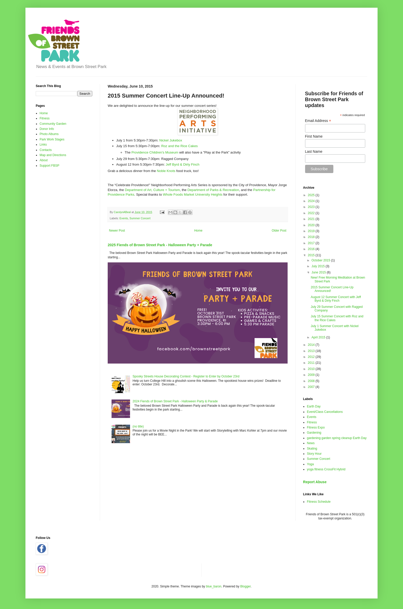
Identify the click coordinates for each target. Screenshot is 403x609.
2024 (312, 201)
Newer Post (117, 230)
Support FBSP (49, 165)
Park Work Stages (52, 139)
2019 (312, 231)
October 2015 (321, 260)
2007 (312, 387)
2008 (312, 381)
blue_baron (213, 586)
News (311, 443)
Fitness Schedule (319, 501)
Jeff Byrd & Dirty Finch (182, 164)
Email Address (318, 120)
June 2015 (319, 272)
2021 (312, 219)
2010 (312, 369)
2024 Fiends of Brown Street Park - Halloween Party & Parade (175, 401)
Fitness (45, 118)
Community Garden (53, 124)
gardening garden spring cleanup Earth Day (337, 438)
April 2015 (319, 337)
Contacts (46, 150)
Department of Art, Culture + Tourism (152, 190)
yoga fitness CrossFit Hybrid (326, 469)
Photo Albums (49, 134)
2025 (312, 195)
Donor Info (47, 129)
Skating (312, 448)
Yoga (310, 464)
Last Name (314, 151)
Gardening (314, 432)
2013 (312, 351)
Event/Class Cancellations (325, 412)
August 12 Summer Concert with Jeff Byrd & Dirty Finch (336, 298)
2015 (312, 255)
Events (124, 218)
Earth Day (313, 406)
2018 (312, 237)
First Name (314, 136)
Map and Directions (53, 155)
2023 (312, 207)
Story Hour (314, 453)
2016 (312, 249)
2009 (312, 375)
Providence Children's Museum (154, 152)
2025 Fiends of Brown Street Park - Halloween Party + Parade (160, 245)
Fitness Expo (316, 427)
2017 (312, 243)
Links (43, 144)
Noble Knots (166, 171)
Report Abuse (314, 482)
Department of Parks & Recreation (213, 190)
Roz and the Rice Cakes (179, 146)
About (44, 160)
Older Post (279, 230)
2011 (312, 363)
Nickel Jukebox (170, 140)
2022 (312, 213)
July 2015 (319, 266)
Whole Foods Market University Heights (193, 194)
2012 (312, 357)
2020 (312, 225)
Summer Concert (140, 218)
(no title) (138, 426)
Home (198, 230)
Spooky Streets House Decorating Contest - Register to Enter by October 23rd (186, 376)
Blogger (245, 586)
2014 (312, 345)
